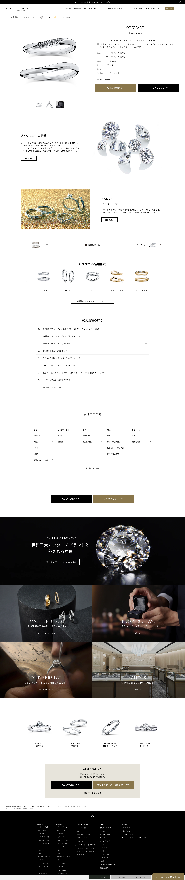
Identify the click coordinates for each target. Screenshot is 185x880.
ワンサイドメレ (43, 863)
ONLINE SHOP (99, 877)
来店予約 (124, 824)
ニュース (102, 837)
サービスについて (46, 689)
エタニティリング (61, 873)
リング (78, 830)
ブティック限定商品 (105, 80)
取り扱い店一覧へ (92, 468)
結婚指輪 (77, 8)
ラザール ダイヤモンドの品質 (85, 847)
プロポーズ (104, 857)
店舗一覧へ (138, 689)
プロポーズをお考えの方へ (108, 864)
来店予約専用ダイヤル (131, 877)
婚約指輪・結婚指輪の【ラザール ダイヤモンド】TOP (20, 806)
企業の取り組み (81, 854)
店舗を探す (138, 8)
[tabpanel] (46, 279)
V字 (40, 853)
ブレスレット (80, 840)
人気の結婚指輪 (61, 870)
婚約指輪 (67, 8)
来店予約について (105, 827)
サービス (102, 824)
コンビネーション (44, 839)
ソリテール (42, 859)
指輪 (102, 850)
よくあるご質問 (105, 834)
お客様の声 (103, 831)
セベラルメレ (112, 73)
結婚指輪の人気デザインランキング (92, 301)
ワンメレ (60, 859)
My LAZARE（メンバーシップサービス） (135, 837)
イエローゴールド (62, 17)
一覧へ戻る (29, 17)
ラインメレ (42, 869)
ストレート (42, 846)
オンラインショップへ (46, 633)
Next (158, 280)
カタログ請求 (126, 827)
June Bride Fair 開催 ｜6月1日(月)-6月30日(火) (92, 2)
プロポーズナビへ (139, 633)
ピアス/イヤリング (82, 837)
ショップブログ (105, 841)
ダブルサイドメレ (44, 866)
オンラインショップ (153, 8)
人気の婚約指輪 (42, 873)
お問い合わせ (126, 831)
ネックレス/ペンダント (83, 834)
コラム (102, 844)
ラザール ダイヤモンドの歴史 (85, 851)
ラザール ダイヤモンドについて (118, 8)
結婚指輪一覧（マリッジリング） (46, 806)
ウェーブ (110, 69)
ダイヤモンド (105, 854)
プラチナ (45, 17)
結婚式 (103, 860)
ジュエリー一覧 (81, 827)
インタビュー (105, 847)
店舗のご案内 (104, 867)
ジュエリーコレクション (93, 8)
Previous (26, 280)
